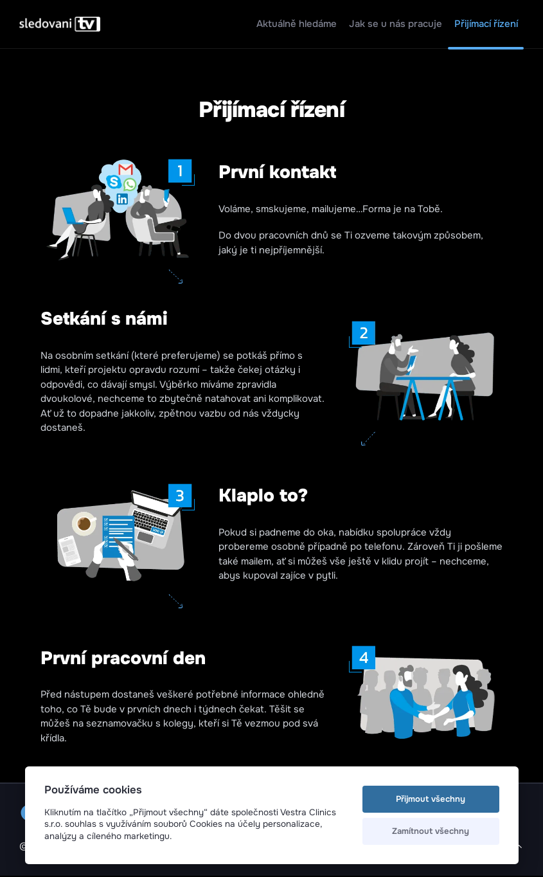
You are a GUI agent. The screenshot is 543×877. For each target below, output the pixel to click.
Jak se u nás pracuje (395, 23)
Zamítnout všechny (430, 831)
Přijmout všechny (430, 798)
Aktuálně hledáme (296, 23)
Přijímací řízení (486, 23)
